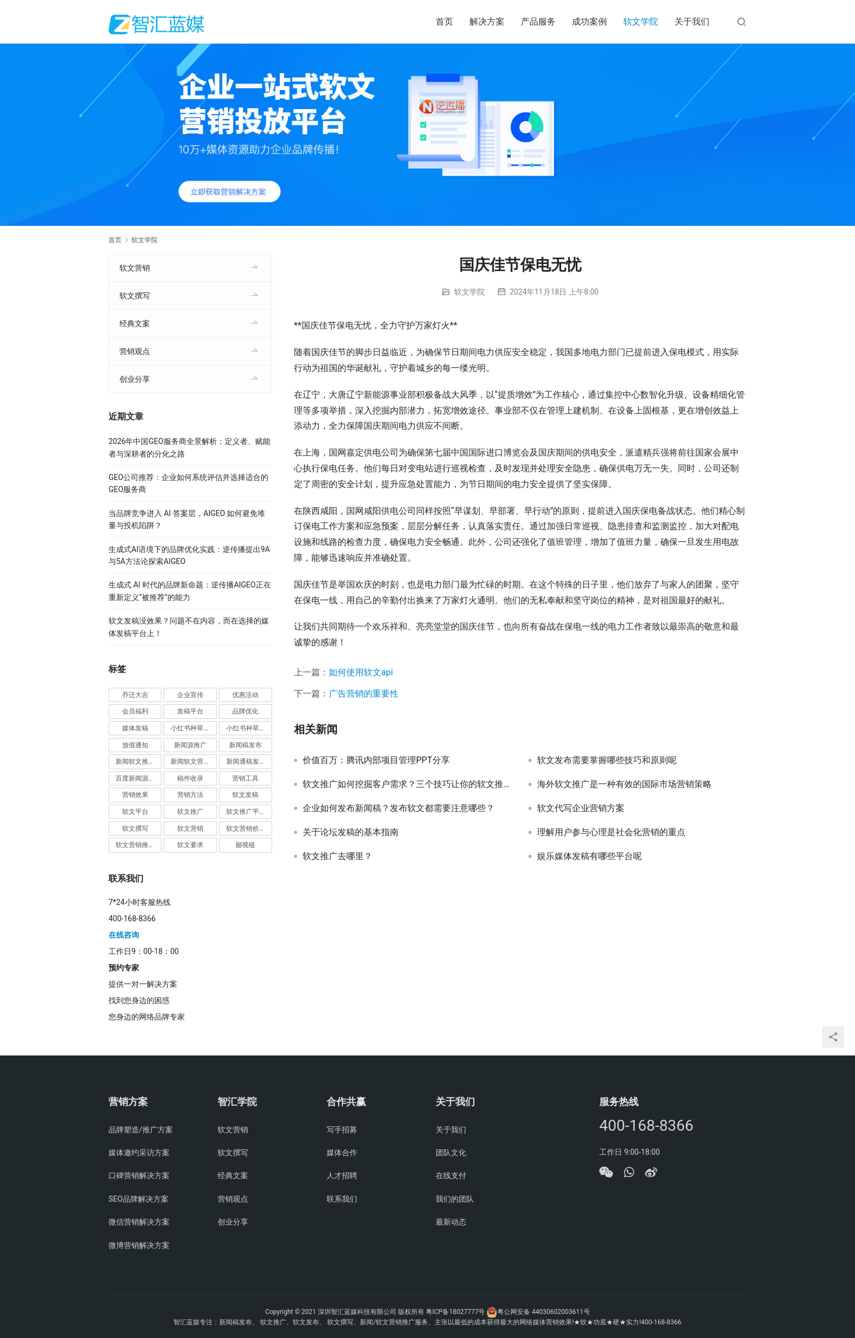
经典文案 (134, 323)
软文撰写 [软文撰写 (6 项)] (135, 828)
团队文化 (451, 1152)
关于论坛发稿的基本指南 (351, 832)
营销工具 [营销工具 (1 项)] (245, 778)
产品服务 (538, 21)
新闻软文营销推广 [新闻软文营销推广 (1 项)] (193, 761)
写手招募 (342, 1129)
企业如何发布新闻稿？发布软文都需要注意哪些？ (399, 808)
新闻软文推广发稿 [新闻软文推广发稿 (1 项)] (138, 761)
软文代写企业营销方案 (580, 808)
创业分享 (134, 379)
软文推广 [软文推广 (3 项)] (190, 811)
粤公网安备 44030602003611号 (543, 1312)
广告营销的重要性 (364, 693)
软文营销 (134, 267)
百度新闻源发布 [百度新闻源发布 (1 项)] (138, 778)
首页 (444, 21)
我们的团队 (455, 1199)
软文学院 (640, 21)
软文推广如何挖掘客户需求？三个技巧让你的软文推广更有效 (407, 784)
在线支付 (451, 1175)
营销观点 (134, 351)
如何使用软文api (361, 672)
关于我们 (692, 21)
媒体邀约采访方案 (139, 1152)
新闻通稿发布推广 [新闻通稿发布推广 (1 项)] (249, 761)
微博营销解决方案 (139, 1245)
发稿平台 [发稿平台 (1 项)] (190, 711)
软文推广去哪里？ (337, 856)
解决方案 (486, 21)
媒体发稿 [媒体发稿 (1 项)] (135, 728)
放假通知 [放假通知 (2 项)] (135, 745)
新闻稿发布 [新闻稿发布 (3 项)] (245, 745)
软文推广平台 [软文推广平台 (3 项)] (246, 811)
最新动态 (451, 1221)
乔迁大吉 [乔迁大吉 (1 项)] (135, 695)
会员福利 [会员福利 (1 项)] (135, 711)
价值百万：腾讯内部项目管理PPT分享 (376, 760)
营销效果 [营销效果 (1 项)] (135, 795)
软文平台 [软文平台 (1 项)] (135, 811)
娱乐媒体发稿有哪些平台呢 (589, 856)
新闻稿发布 (235, 1322)
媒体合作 (342, 1152)
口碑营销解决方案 (139, 1175)
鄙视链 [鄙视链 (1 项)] (245, 845)
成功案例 (589, 21)
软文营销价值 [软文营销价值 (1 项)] (246, 828)
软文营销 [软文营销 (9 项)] (190, 828)
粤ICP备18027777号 (455, 1312)
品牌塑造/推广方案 (141, 1129)
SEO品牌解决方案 (138, 1199)
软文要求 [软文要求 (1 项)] (190, 845)
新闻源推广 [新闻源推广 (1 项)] (190, 745)
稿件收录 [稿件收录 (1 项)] (190, 778)
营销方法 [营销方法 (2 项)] (190, 795)
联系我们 (342, 1199)
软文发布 (306, 1322)
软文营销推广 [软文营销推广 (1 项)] (135, 845)
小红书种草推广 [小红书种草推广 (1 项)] (193, 728)
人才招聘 (342, 1175)
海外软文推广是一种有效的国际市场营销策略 (624, 784)
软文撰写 (134, 295)
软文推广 (273, 1322)
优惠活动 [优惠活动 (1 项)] (245, 695)
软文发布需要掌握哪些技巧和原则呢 (607, 760)
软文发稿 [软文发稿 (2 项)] (245, 795)
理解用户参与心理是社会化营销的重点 (611, 832)
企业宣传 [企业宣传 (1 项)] (190, 695)
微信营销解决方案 (139, 1221)
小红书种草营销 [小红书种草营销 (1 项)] (249, 728)
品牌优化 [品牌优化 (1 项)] (245, 711)
